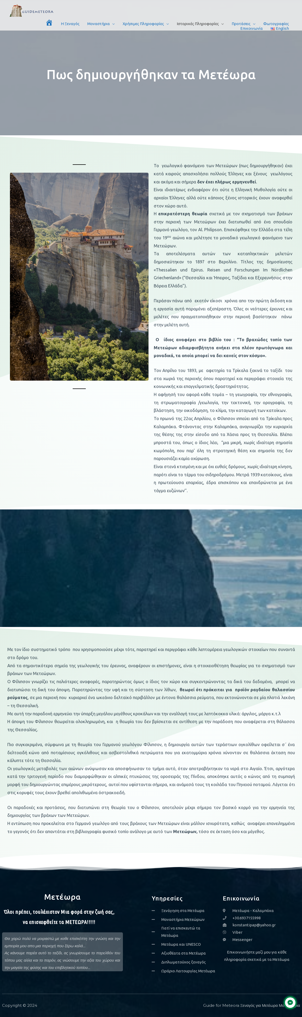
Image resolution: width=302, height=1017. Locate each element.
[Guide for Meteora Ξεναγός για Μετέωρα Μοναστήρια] (32, 9)
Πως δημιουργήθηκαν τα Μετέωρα (151, 74)
